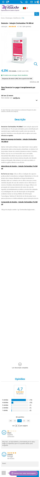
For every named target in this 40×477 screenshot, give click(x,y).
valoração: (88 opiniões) (16, 27)
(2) (30, 410)
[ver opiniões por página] (17, 426)
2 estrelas (5, 407)
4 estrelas (5, 402)
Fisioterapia (9, 18)
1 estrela (5, 410)
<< (10, 421)
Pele (23, 18)
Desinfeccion (17, 18)
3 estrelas (5, 405)
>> (28, 421)
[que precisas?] (20, 14)
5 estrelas (5, 400)
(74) (31, 400)
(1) (30, 405)
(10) (31, 402)
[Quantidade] (8, 473)
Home (2, 18)
